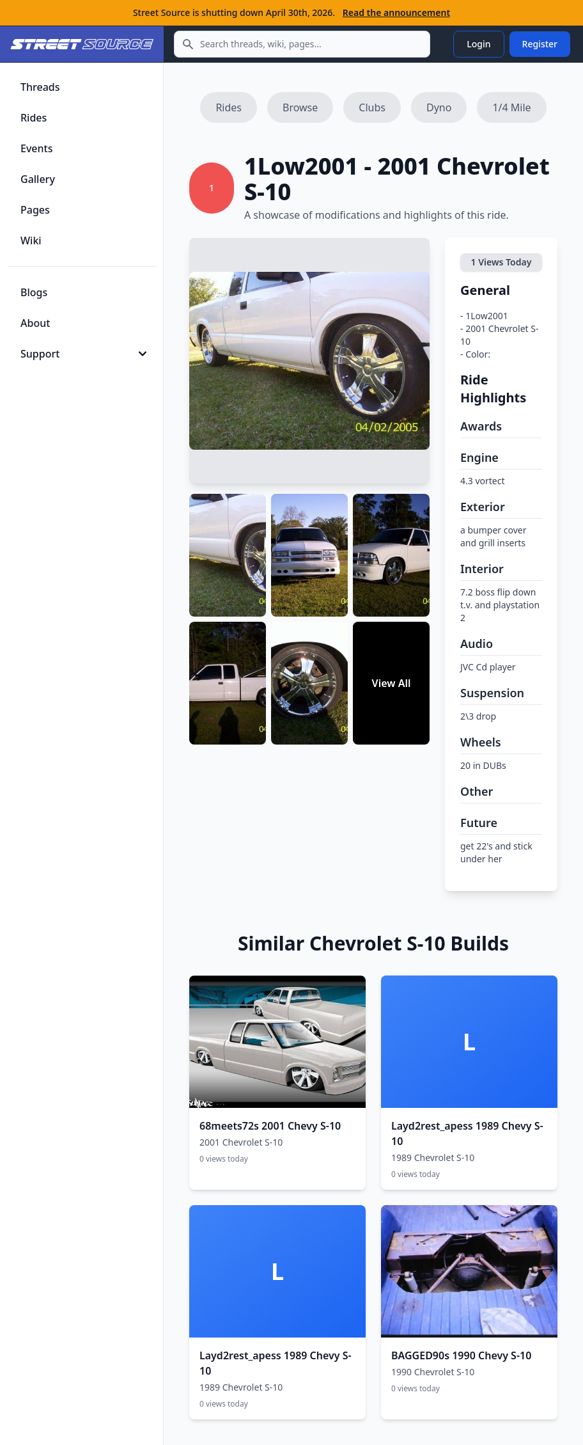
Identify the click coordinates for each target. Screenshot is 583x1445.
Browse (300, 107)
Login (478, 44)
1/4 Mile (511, 107)
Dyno (438, 107)
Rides (228, 107)
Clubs (372, 107)
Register (539, 44)
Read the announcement (396, 12)
